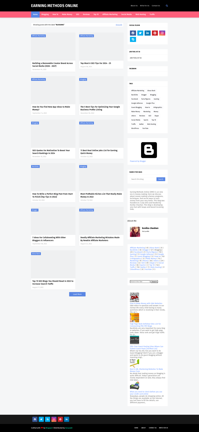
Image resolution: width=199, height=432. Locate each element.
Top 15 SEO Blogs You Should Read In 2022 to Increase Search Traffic (52, 282)
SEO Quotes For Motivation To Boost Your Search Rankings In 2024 (51, 151)
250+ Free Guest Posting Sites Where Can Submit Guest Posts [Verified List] (146, 347)
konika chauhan (150, 228)
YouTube (145, 128)
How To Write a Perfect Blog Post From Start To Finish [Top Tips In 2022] (52, 195)
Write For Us (144, 6)
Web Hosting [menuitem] (141, 14)
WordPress (135, 128)
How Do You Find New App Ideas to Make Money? (51, 108)
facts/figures (145, 99)
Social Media (135, 120)
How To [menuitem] (55, 14)
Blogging (83, 79)
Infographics (157, 107)
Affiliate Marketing (38, 36)
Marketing (146, 111)
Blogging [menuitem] (45, 14)
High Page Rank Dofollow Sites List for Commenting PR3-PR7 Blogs (145, 325)
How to (147, 107)
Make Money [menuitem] (67, 14)
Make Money (135, 111)
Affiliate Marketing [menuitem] (110, 14)
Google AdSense (137, 103)
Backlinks (35, 166)
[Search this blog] (143, 179)
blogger (34, 210)
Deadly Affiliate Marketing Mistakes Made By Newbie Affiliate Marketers (100, 238)
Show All (119, 25)
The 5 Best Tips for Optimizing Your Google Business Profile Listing (100, 108)
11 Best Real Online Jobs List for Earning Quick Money (98, 151)
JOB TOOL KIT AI (136, 58)
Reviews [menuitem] (86, 14)
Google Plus (150, 103)
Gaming (156, 99)
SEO (149, 116)
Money (156, 111)
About (143, 428)
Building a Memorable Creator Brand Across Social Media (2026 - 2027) (52, 64)
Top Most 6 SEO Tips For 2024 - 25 (95, 63)
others (133, 116)
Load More (77, 294)
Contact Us (156, 6)
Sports (146, 120)
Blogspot (49, 428)
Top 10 (154, 120)
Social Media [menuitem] (126, 14)
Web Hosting (151, 124)
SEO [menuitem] (77, 14)
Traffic (133, 124)
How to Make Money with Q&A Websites (146, 303)
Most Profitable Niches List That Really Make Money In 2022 (101, 195)
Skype (157, 116)
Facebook (134, 99)
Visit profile (145, 231)
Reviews (142, 116)
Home (136, 428)
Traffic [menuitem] (152, 14)
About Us (134, 6)
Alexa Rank (36, 254)
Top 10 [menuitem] (96, 14)
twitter (141, 124)
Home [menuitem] (35, 14)
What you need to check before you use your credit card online (146, 393)
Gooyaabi (68, 428)
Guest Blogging (136, 107)
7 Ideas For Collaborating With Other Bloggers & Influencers (49, 238)
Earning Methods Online (54, 5)
